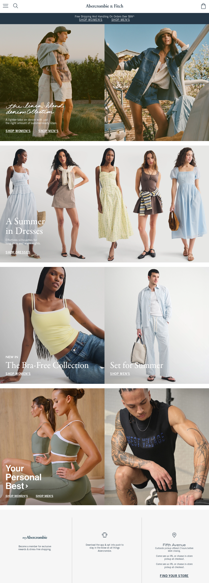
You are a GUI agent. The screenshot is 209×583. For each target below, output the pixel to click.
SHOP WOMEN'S (90, 20)
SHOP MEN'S (120, 20)
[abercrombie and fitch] (104, 6)
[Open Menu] (4, 6)
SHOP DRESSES (18, 252)
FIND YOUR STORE (174, 576)
